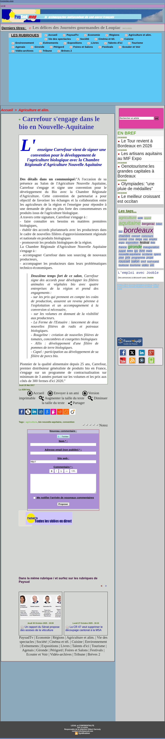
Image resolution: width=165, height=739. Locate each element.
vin (152, 265)
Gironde (37, 47)
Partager (76, 403)
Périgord (56, 47)
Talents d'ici (113, 43)
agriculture (31, 422)
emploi (153, 239)
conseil (123, 239)
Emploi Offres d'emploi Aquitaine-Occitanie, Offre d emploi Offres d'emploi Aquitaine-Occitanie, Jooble (138, 286)
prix (127, 257)
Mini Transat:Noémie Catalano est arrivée (71, 27)
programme (138, 257)
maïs (149, 250)
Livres (93, 43)
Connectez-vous (7, 1)
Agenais (18, 47)
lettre (130, 250)
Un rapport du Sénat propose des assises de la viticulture (40, 628)
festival (144, 242)
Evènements (48, 43)
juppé (122, 251)
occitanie (147, 254)
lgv (136, 251)
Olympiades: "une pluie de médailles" (135, 186)
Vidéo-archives (22, 51)
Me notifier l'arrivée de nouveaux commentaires (65, 497)
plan (121, 257)
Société (82, 39)
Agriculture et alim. (137, 35)
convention (68, 422)
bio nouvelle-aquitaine (49, 422)
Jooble (150, 278)
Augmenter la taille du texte (61, 398)
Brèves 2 (64, 51)
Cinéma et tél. (104, 39)
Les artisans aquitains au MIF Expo (139, 156)
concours (147, 236)
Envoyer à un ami (63, 393)
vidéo (145, 265)
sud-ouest (153, 261)
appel (147, 218)
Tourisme (135, 43)
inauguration (151, 247)
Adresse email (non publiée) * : (63, 449)
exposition (132, 242)
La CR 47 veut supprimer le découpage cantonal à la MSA (84, 628)
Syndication (84, 733)
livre (142, 251)
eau (145, 239)
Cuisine (126, 39)
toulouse (124, 265)
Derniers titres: (14, 28)
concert (136, 236)
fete (153, 242)
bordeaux (138, 230)
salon (135, 261)
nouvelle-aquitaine (130, 254)
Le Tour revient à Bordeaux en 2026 (135, 143)
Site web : (63, 458)
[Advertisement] (85, 78)
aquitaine (129, 223)
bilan (159, 224)
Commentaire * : (63, 466)
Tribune (45, 51)
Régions (112, 35)
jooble (119, 289)
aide (140, 218)
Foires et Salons (81, 47)
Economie (92, 35)
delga (138, 239)
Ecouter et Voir (129, 47)
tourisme (135, 265)
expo (121, 242)
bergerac (148, 224)
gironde (135, 246)
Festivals (105, 47)
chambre (124, 236)
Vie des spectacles (57, 39)
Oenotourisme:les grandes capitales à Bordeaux (135, 171)
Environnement (22, 43)
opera (157, 254)
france (123, 247)
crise (131, 239)
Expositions (72, 43)
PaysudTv (70, 35)
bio (120, 231)
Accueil (50, 35)
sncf (143, 261)
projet (149, 257)
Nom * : (63, 441)
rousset (124, 261)
